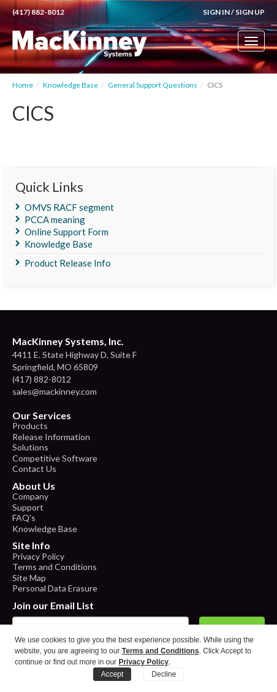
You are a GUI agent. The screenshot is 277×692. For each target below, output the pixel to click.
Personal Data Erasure (54, 588)
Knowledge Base (70, 84)
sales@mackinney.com (54, 391)
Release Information (51, 437)
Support (28, 507)
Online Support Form (66, 231)
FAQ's (24, 517)
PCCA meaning (55, 219)
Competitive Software (54, 458)
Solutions (30, 447)
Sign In (216, 12)
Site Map (29, 577)
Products (30, 425)
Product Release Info (68, 262)
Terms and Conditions (54, 566)
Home (22, 84)
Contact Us (34, 468)
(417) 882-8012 (38, 12)
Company (30, 496)
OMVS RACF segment (69, 207)
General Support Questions (152, 84)
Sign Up (250, 12)
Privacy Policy (38, 556)
